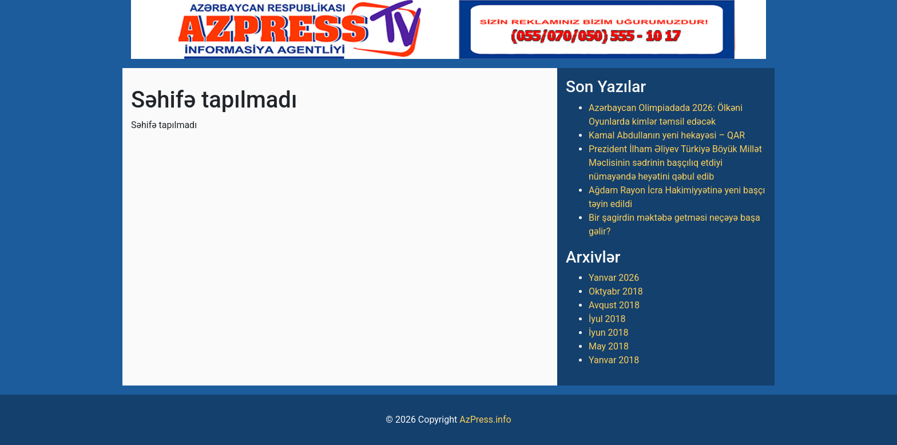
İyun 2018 (609, 332)
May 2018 (609, 346)
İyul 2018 (607, 318)
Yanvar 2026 (614, 277)
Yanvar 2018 (614, 360)
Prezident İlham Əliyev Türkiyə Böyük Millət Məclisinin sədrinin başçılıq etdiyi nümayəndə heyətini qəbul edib (675, 163)
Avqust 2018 (614, 305)
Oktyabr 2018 (616, 291)
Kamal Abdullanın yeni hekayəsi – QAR (667, 135)
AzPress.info (485, 419)
